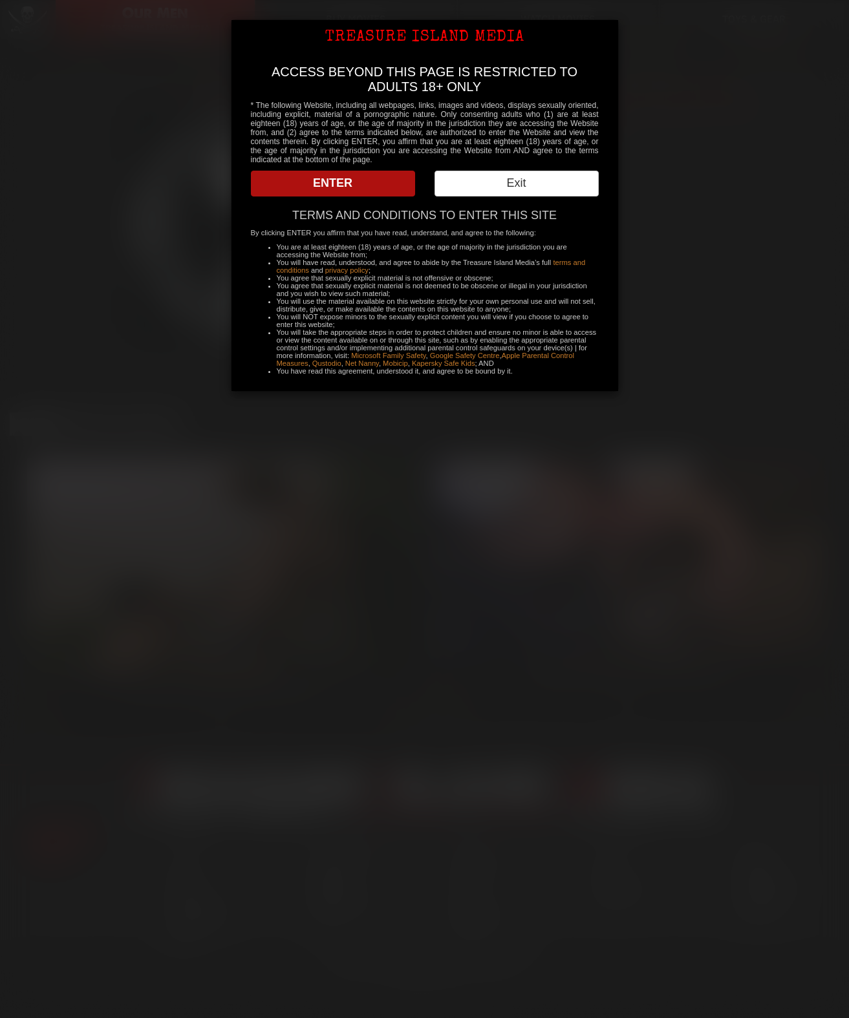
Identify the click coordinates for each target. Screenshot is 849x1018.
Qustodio (326, 363)
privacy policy (347, 270)
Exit (516, 182)
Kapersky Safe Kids (443, 363)
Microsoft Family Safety (388, 355)
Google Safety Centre (465, 355)
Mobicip (395, 363)
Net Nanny (362, 363)
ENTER (332, 182)
